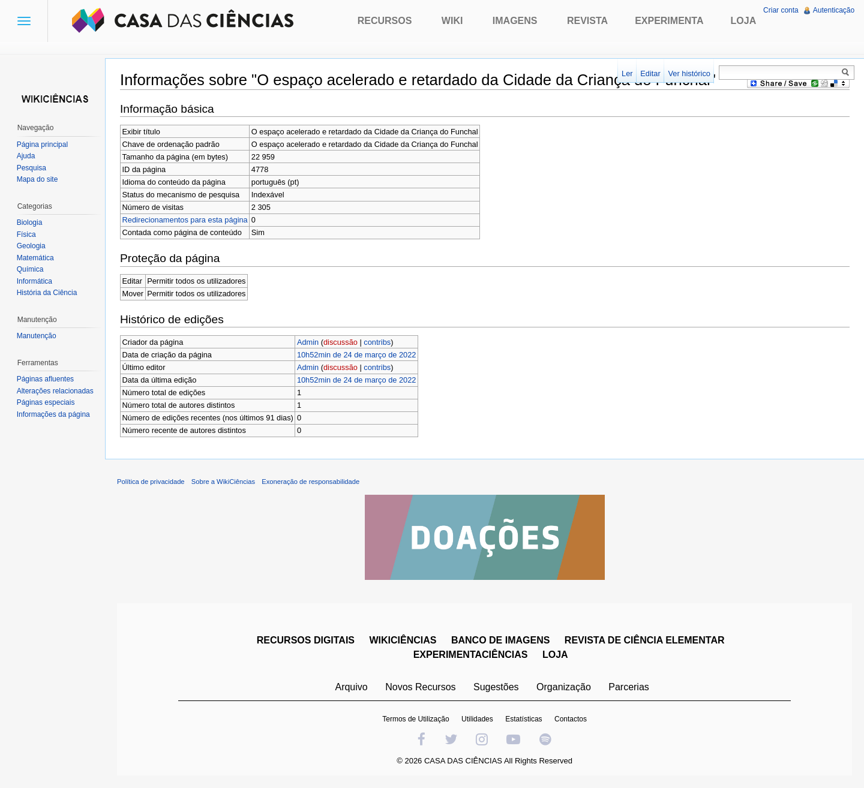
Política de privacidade (151, 482)
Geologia (31, 246)
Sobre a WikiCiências (224, 482)
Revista (587, 21)
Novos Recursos (421, 687)
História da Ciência (47, 292)
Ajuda (26, 156)
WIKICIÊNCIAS (403, 641)
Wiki (452, 21)
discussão (341, 342)
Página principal (42, 144)
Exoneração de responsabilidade (311, 482)
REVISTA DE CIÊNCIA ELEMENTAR (645, 641)
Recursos (385, 21)
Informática (34, 281)
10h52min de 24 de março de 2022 (357, 354)
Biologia (30, 222)
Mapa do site (37, 179)
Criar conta (781, 10)
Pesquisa (31, 168)
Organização (563, 687)
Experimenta (669, 21)
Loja (744, 21)
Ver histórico (689, 73)
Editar (650, 73)
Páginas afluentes (45, 379)
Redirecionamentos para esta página (185, 219)
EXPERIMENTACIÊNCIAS (470, 655)
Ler (627, 73)
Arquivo (351, 687)
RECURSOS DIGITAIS (306, 641)
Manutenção (36, 336)
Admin (308, 342)
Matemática (35, 258)
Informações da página (53, 414)
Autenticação (833, 10)
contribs (377, 342)
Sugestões (496, 687)
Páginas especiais (46, 402)
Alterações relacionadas (55, 391)
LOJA (555, 655)
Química (30, 269)
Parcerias (629, 687)
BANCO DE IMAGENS (500, 641)
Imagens (515, 21)
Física (26, 234)
